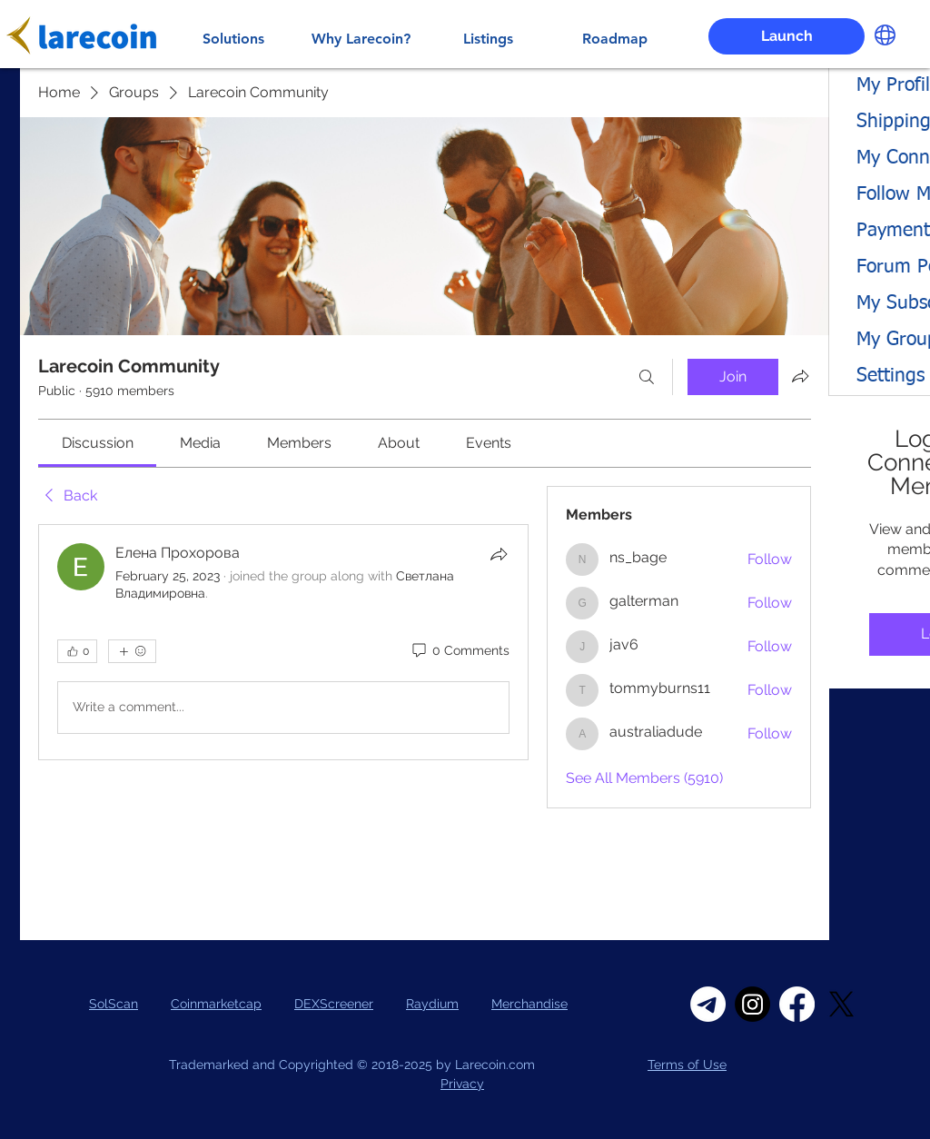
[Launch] (786, 36)
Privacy (462, 1083)
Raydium (432, 1003)
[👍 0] (77, 651)
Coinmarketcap (216, 1003)
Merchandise (529, 1003)
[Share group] (800, 376)
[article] (283, 642)
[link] (98, 442)
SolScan (113, 1003)
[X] (841, 1004)
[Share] (499, 554)
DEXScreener (333, 1003)
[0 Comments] (460, 651)
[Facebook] (797, 1004)
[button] (885, 35)
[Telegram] (708, 1004)
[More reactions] (132, 651)
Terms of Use (687, 1064)
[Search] (647, 377)
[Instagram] (752, 1004)
